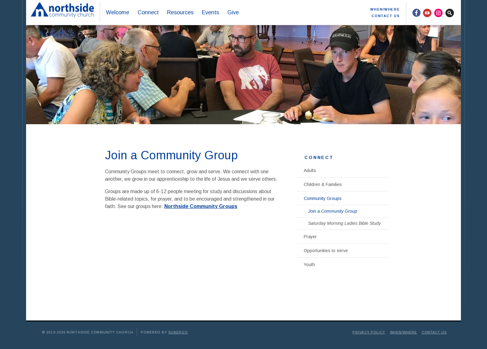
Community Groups (323, 198)
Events (210, 12)
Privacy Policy (369, 332)
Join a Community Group (332, 211)
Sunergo (178, 332)
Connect (148, 12)
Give (233, 12)
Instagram (439, 12)
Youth (309, 264)
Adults (310, 170)
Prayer (310, 236)
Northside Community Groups (200, 206)
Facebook (416, 12)
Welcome (117, 12)
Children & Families (323, 184)
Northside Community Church (64, 12)
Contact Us (385, 16)
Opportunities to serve (326, 250)
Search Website (450, 12)
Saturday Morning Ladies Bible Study (344, 223)
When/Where (385, 9)
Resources (180, 12)
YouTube (427, 12)
